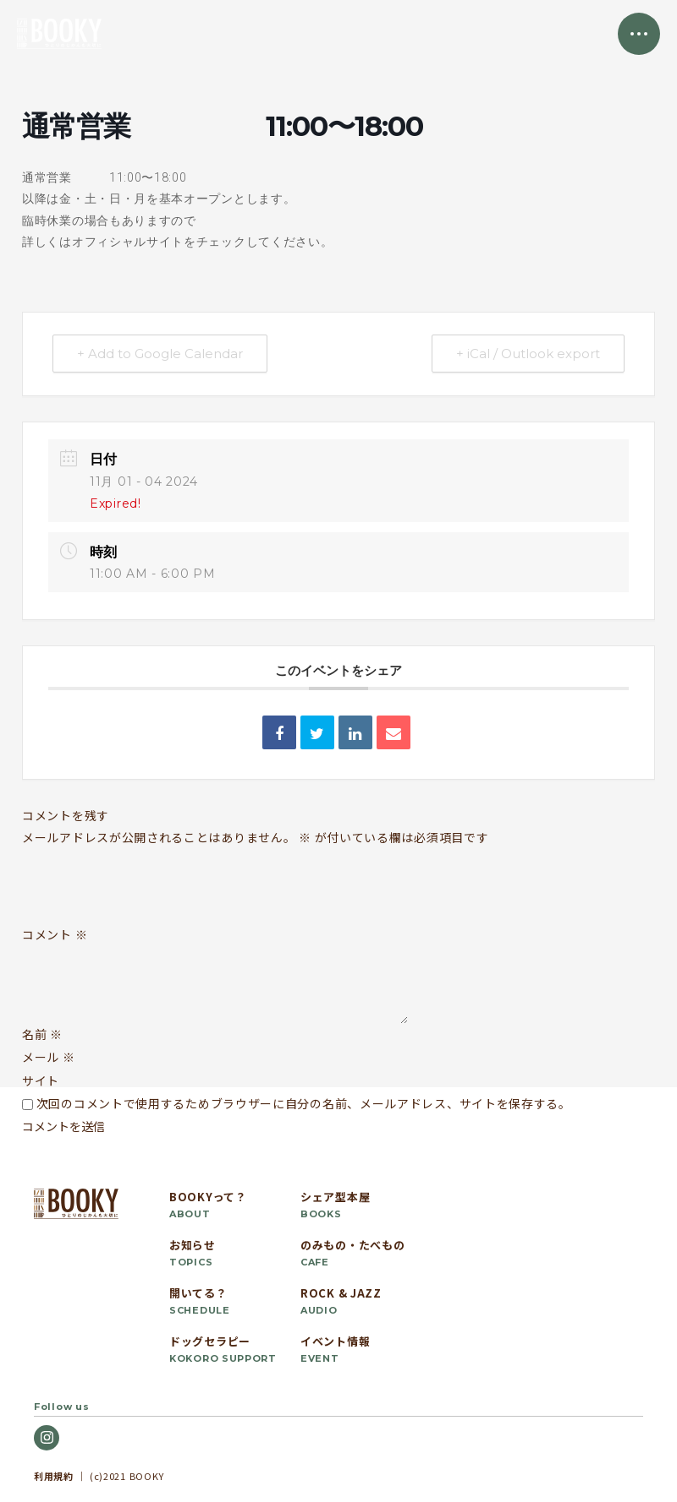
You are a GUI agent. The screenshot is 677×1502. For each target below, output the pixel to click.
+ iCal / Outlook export (528, 354)
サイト (40, 1080)
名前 (42, 1034)
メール (48, 1056)
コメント (54, 935)
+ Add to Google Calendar (160, 354)
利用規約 (54, 1476)
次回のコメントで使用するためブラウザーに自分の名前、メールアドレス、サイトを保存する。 (303, 1103)
